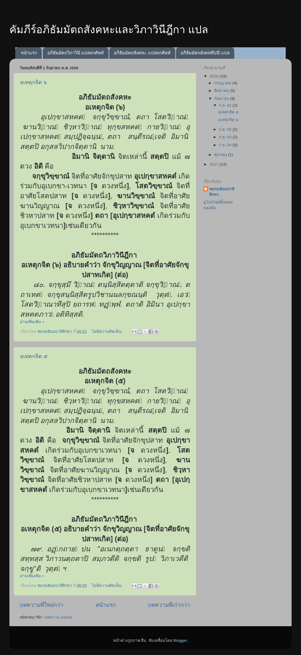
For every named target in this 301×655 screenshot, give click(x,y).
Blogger (180, 640)
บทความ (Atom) (58, 617)
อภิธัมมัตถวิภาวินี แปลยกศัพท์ (75, 52)
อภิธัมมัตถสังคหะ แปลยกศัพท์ (142, 52)
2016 (215, 76)
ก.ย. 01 (226, 105)
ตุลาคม (221, 154)
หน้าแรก (29, 52)
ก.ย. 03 (226, 137)
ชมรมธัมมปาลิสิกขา (221, 192)
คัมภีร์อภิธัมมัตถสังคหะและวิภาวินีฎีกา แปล (108, 29)
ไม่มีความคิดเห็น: (107, 331)
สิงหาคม (222, 90)
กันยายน (222, 98)
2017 (215, 164)
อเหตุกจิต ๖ (33, 82)
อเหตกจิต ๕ (34, 356)
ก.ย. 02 (226, 129)
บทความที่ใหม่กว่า (41, 605)
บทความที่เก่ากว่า (169, 605)
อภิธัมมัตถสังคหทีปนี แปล (204, 52)
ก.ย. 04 (226, 145)
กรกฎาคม (223, 83)
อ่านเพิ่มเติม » (32, 322)
